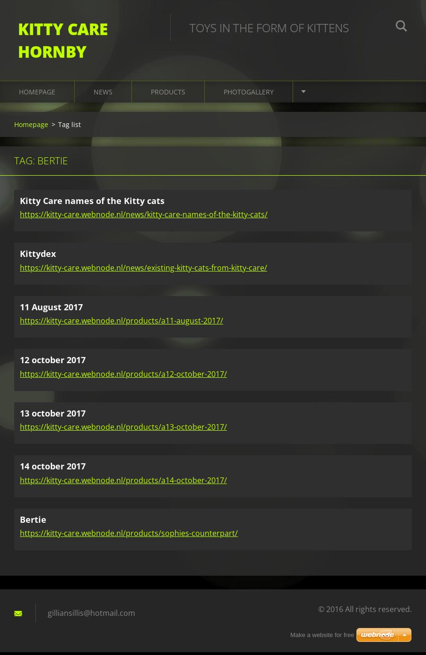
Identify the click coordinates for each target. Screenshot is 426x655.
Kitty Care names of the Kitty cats (92, 203)
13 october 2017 (53, 415)
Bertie (33, 521)
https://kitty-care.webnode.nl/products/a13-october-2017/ (123, 430)
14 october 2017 (53, 469)
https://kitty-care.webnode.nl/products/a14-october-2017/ (123, 482)
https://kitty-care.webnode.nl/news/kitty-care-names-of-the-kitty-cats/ (144, 217)
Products (168, 94)
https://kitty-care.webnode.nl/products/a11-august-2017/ (121, 323)
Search (401, 27)
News (103, 94)
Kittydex (38, 256)
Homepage (37, 94)
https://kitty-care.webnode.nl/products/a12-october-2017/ (123, 376)
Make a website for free (322, 634)
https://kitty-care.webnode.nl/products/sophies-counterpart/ (129, 536)
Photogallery (249, 94)
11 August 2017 (51, 309)
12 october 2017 (53, 362)
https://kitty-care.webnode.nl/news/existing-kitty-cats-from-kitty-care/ (143, 270)
